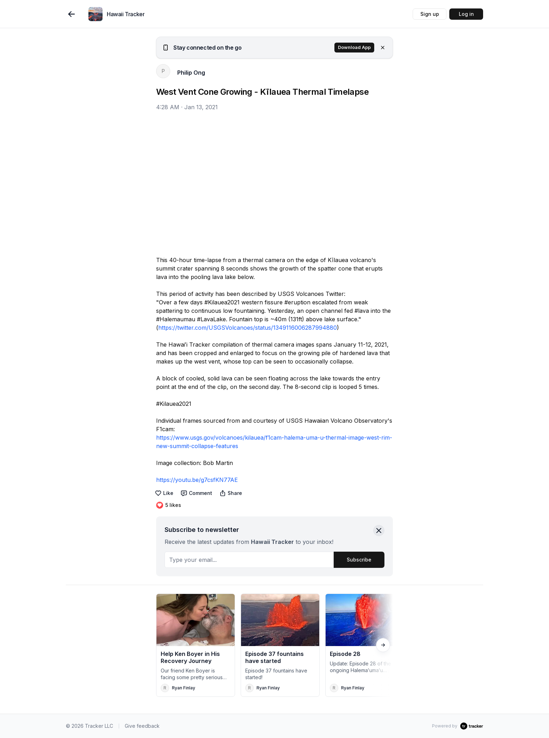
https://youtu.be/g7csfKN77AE (197, 479)
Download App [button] (354, 47)
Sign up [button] (429, 14)
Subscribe (359, 560)
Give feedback (142, 726)
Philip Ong (191, 72)
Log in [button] (466, 14)
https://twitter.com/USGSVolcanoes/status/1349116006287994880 (247, 327)
